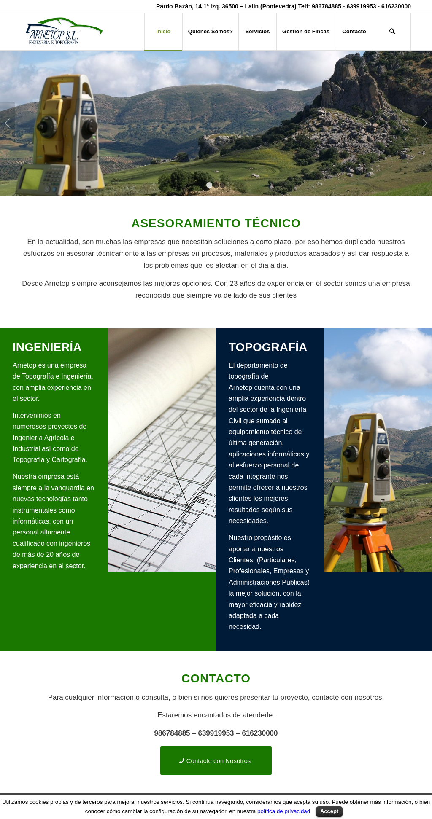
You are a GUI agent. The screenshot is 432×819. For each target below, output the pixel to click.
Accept (329, 811)
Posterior (424, 123)
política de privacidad (283, 811)
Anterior (7, 123)
